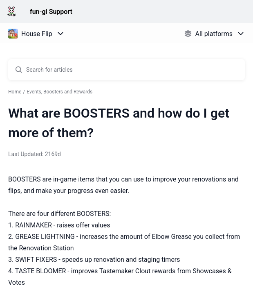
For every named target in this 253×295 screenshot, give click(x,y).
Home (14, 92)
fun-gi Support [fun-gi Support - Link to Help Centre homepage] (51, 12)
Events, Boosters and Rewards (59, 92)
